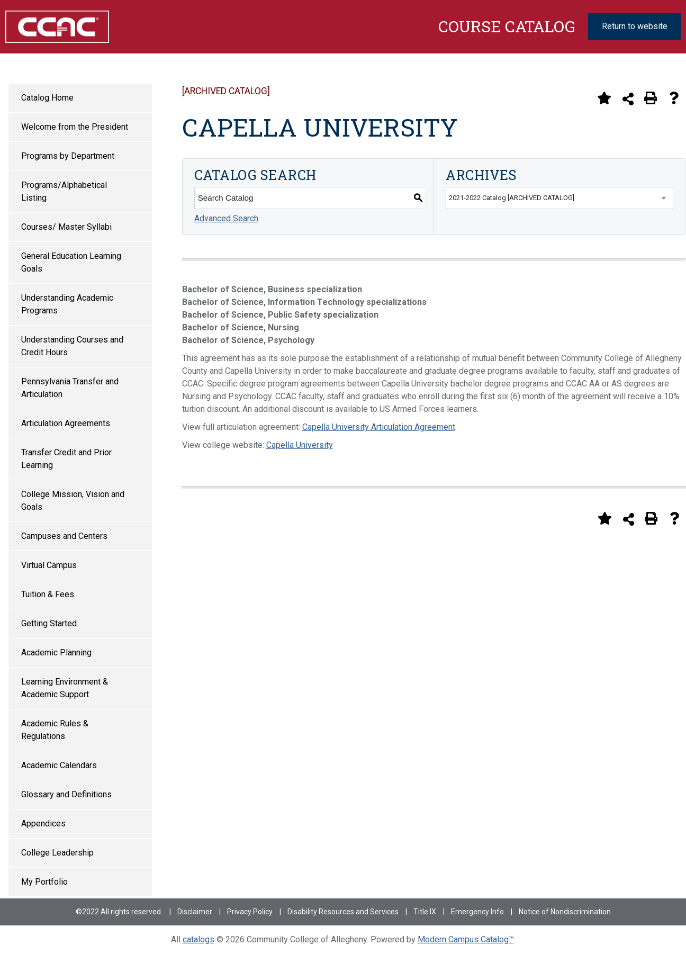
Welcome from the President (74, 127)
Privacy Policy (250, 911)
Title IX (424, 911)
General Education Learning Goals (71, 262)
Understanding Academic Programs (67, 304)
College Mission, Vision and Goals (72, 500)
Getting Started (49, 623)
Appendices (43, 823)
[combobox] (559, 198)
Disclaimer (194, 911)
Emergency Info (477, 911)
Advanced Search (226, 218)
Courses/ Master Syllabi (66, 227)
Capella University (299, 445)
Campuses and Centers (64, 536)
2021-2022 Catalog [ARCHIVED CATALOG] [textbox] (511, 198)
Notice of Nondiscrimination (565, 911)
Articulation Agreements (65, 423)
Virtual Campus (49, 565)
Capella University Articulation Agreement (378, 427)
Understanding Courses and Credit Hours (72, 346)
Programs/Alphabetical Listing (64, 191)
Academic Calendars (59, 765)
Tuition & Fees (47, 594)
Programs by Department (67, 156)
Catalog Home (47, 98)
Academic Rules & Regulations (54, 729)
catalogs (198, 939)
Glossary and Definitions (66, 794)
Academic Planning (56, 652)
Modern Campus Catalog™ (466, 939)
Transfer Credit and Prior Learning (66, 458)
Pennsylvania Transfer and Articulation (70, 387)
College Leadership (57, 853)
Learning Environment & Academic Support (64, 688)
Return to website (634, 26)
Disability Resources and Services (343, 911)
